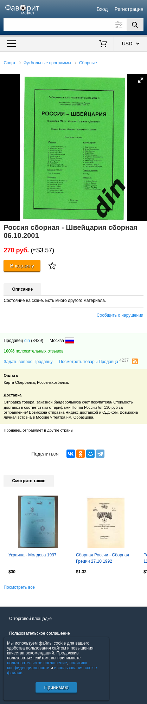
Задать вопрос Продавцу (28, 361)
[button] (140, 80)
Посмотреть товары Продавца (94, 361)
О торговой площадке (30, 618)
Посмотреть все (19, 587)
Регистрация (129, 9)
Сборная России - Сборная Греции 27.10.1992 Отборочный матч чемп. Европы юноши (102, 559)
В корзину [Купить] (22, 266)
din (27, 340)
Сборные (88, 62)
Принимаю (56, 687)
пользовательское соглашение (37, 662)
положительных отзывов (33, 351)
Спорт (9, 62)
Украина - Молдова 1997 (32, 555)
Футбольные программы (47, 62)
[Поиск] (135, 24)
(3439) (37, 340)
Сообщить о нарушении (120, 315)
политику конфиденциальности (47, 665)
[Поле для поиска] (73, 24)
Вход (102, 9)
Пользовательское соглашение (39, 633)
